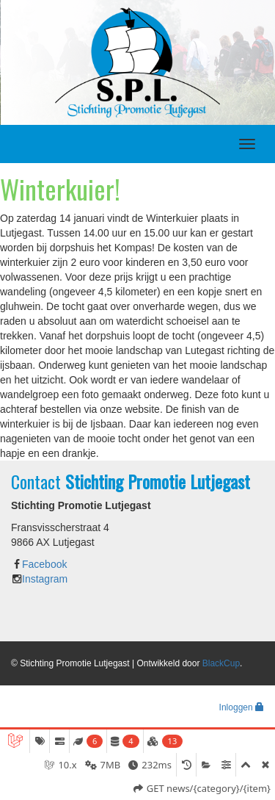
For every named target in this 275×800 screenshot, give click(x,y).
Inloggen (241, 707)
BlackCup (221, 663)
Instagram (44, 579)
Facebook (44, 564)
